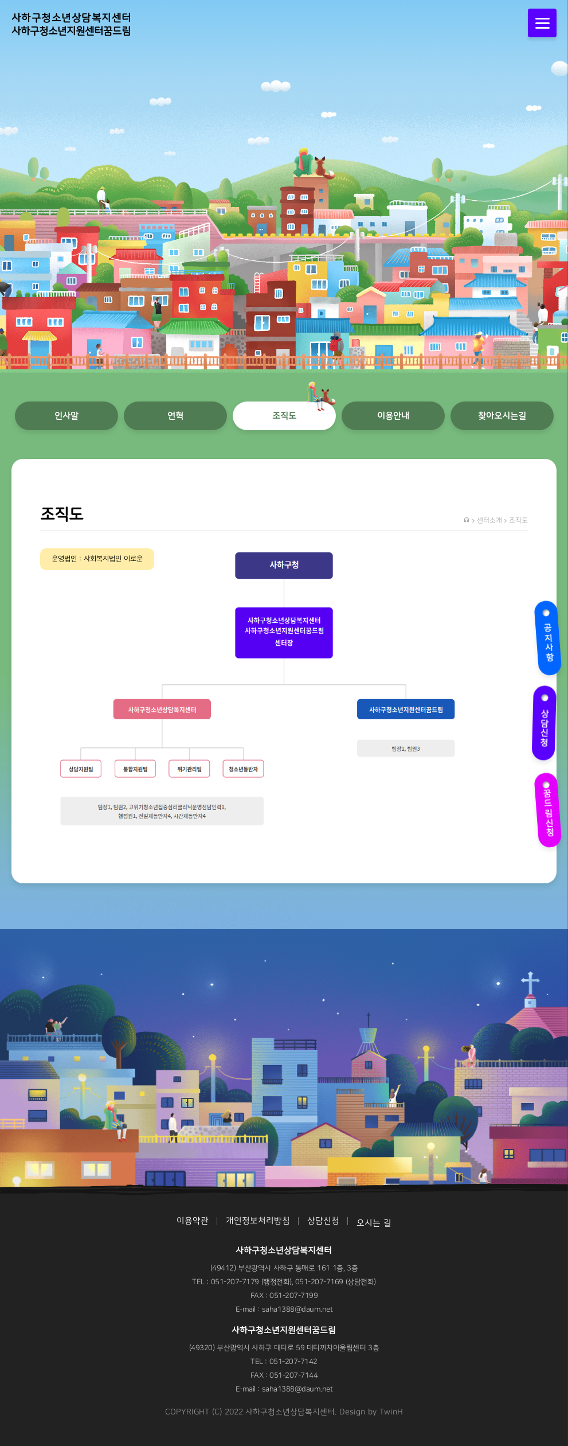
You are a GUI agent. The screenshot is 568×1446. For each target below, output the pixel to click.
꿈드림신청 (548, 806)
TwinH (391, 1412)
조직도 (284, 416)
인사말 (66, 416)
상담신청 (542, 720)
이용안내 (393, 416)
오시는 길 (374, 1223)
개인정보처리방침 (258, 1221)
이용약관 (193, 1221)
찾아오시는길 (502, 416)
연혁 (175, 416)
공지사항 (547, 636)
